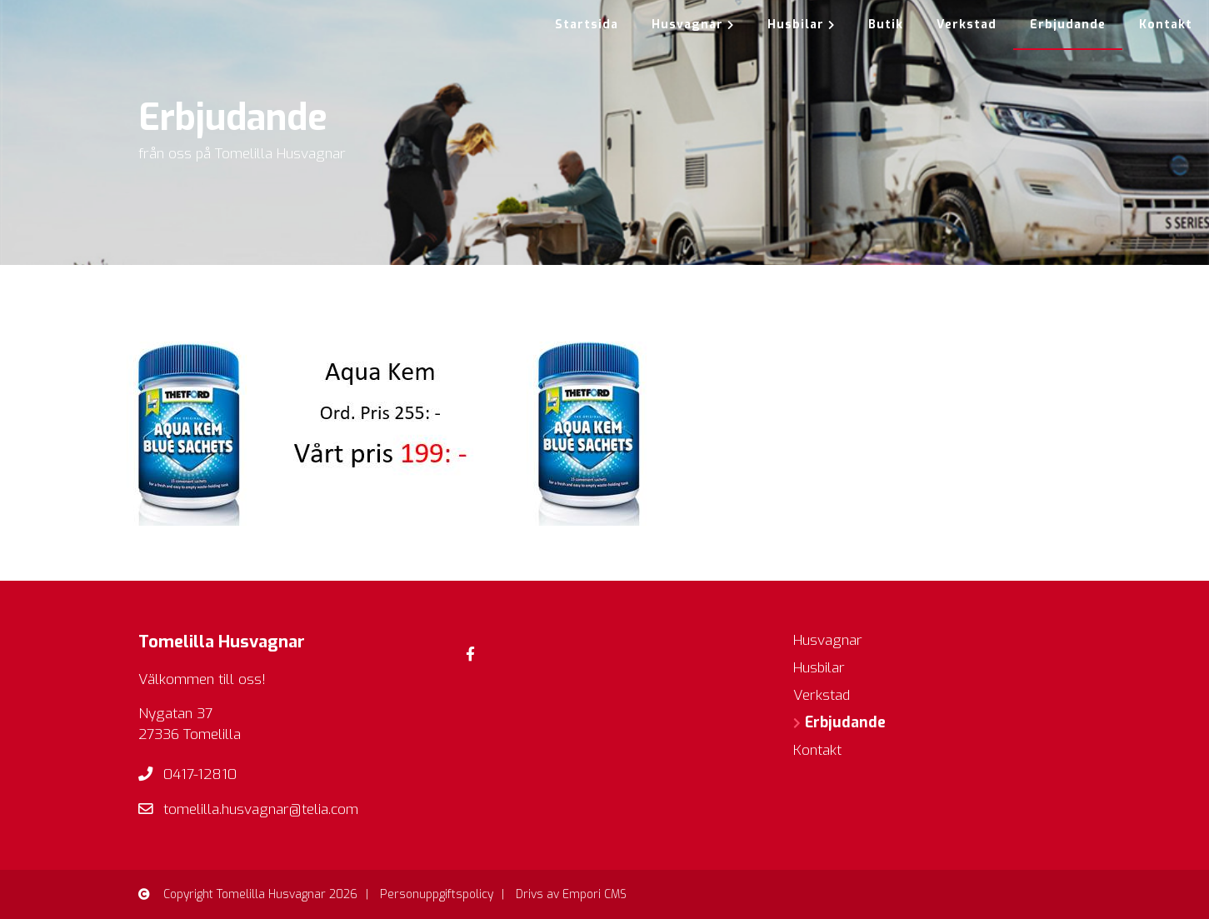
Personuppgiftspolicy (436, 894)
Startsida (586, 24)
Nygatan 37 (175, 713)
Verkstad (967, 24)
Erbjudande (1068, 24)
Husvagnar (693, 24)
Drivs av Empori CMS (571, 894)
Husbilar (801, 24)
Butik (885, 24)
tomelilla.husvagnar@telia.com (260, 809)
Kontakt (1165, 24)
